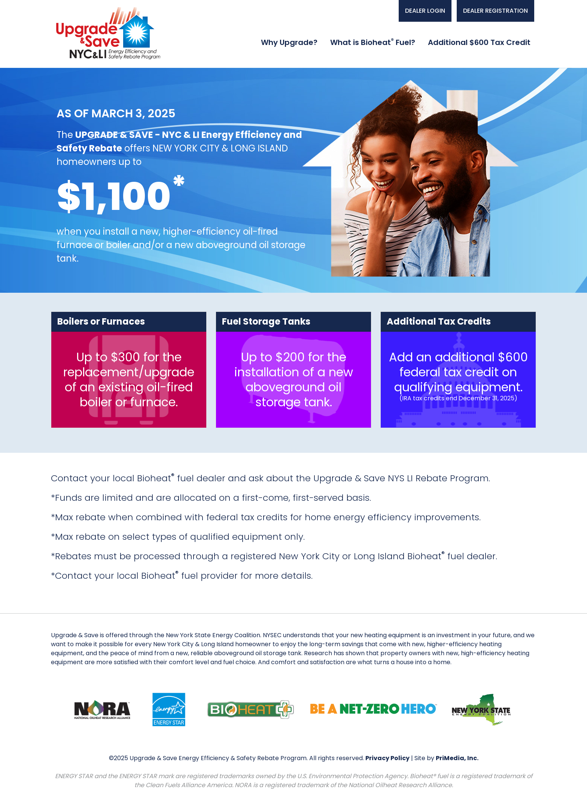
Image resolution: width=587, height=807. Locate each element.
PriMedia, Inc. (457, 758)
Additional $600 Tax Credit (479, 42)
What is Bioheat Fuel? (372, 42)
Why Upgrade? (289, 42)
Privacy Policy (387, 758)
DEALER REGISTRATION (495, 10)
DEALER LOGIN (425, 10)
